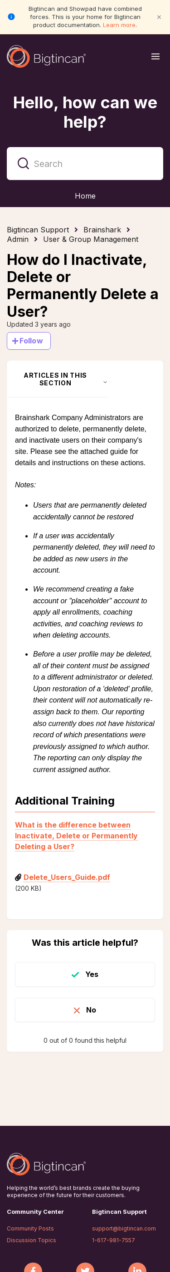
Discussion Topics (31, 1240)
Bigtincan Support (38, 229)
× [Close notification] (159, 16)
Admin (18, 239)
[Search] (85, 163)
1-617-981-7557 (113, 1240)
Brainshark (102, 229)
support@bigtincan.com (124, 1228)
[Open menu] (155, 56)
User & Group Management (90, 239)
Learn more (119, 24)
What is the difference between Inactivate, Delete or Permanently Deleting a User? (76, 835)
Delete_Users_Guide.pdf (67, 877)
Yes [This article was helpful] (91, 974)
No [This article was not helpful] (91, 1009)
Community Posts (30, 1228)
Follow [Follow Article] (31, 340)
